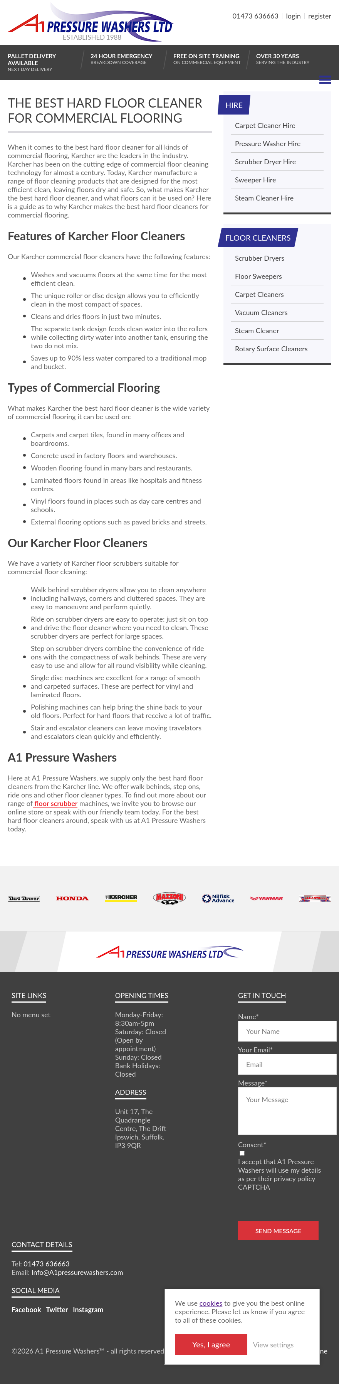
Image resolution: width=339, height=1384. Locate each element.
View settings (273, 1344)
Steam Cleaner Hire (264, 198)
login (293, 16)
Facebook (26, 1309)
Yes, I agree (211, 1344)
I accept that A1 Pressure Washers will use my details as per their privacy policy (279, 1170)
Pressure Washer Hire (267, 143)
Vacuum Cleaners (261, 312)
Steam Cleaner (257, 330)
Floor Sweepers (258, 276)
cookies (211, 1303)
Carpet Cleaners (259, 294)
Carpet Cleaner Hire (265, 125)
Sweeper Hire (255, 179)
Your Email (255, 1049)
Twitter (57, 1309)
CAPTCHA (254, 1187)
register (319, 16)
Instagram (88, 1309)
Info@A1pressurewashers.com (77, 1272)
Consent (252, 1144)
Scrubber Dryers (259, 258)
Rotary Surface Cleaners (271, 348)
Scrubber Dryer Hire (265, 161)
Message (252, 1083)
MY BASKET (303, 34)
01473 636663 (256, 16)
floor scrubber (55, 803)
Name (248, 1016)
